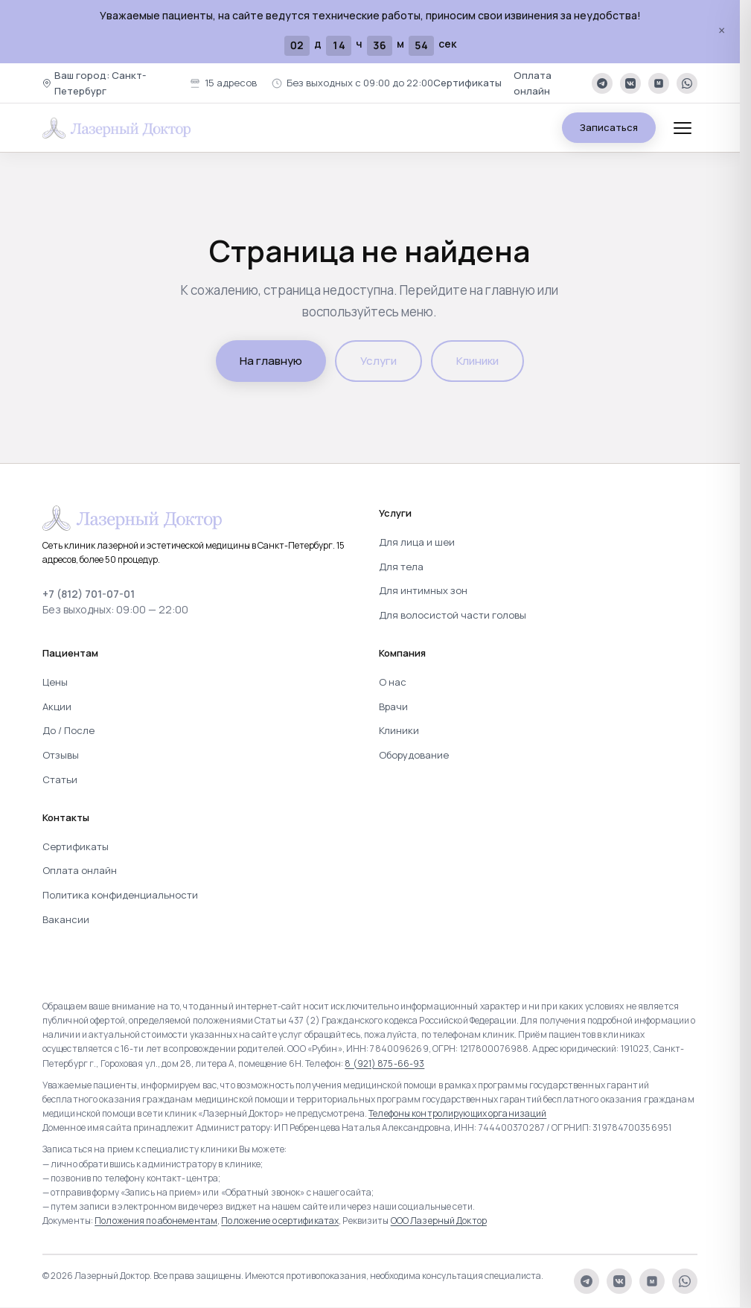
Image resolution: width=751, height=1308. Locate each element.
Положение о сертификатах (280, 1220)
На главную (271, 361)
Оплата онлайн (533, 83)
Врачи (393, 706)
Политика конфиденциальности (120, 895)
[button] (108, 83)
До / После (68, 730)
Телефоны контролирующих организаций (457, 1113)
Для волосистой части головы (452, 615)
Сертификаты (467, 82)
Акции (56, 706)
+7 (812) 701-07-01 (88, 594)
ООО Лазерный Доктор (439, 1220)
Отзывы (60, 755)
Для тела (401, 566)
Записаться (609, 127)
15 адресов (223, 82)
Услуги (378, 361)
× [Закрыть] (721, 31)
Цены (55, 682)
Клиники (477, 361)
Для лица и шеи (417, 542)
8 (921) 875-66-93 (384, 1063)
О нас (392, 682)
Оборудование (414, 755)
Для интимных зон (423, 590)
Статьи (59, 779)
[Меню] (682, 128)
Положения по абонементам (156, 1220)
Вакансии (65, 919)
